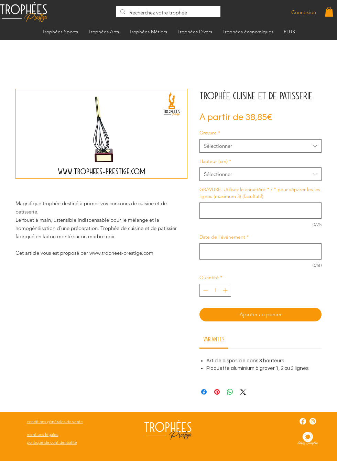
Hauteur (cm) (215, 161)
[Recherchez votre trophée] (167, 12)
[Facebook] (303, 421)
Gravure (209, 133)
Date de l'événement (224, 237)
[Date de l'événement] (260, 251)
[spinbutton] (215, 290)
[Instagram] (312, 421)
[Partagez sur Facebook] (204, 392)
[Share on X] (243, 392)
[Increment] (225, 290)
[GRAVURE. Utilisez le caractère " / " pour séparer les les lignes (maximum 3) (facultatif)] (260, 211)
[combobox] (260, 146)
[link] (214, 339)
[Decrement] (204, 290)
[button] (329, 12)
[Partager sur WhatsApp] (230, 392)
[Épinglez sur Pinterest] (217, 392)
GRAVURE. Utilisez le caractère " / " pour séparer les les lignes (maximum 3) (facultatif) (259, 192)
